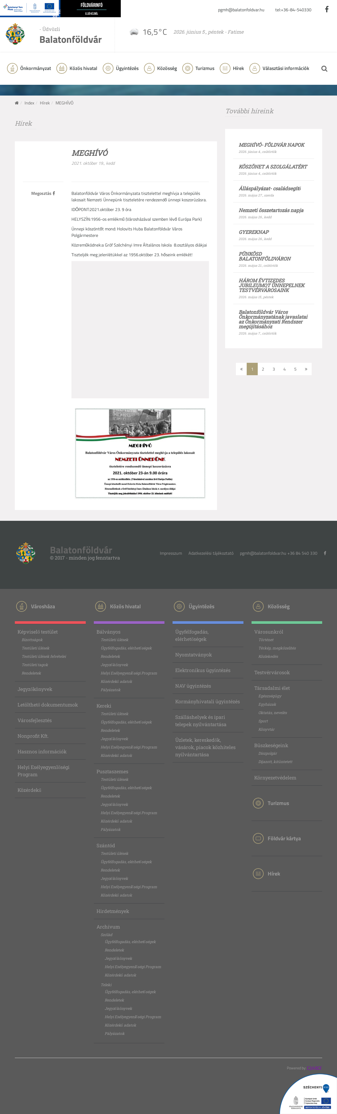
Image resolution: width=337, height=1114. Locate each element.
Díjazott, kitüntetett (275, 761)
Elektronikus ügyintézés (203, 670)
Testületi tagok (35, 664)
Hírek (238, 68)
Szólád (106, 934)
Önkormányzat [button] (35, 68)
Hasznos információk (42, 751)
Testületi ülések (35, 648)
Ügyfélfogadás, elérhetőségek (126, 648)
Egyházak (267, 704)
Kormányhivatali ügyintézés (207, 701)
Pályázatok (111, 689)
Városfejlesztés (35, 720)
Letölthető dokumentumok (48, 704)
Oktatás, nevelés (272, 712)
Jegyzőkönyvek (35, 689)
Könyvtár (266, 729)
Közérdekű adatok (116, 681)
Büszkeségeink (271, 745)
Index (29, 103)
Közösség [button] (166, 68)
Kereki (104, 705)
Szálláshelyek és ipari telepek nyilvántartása (200, 721)
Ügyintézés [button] (127, 68)
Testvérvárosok (272, 672)
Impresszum (171, 553)
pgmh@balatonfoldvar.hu (241, 9)
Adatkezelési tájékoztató (210, 553)
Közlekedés (268, 656)
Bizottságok (32, 639)
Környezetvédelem (275, 777)
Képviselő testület (38, 631)
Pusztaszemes (112, 771)
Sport (263, 720)
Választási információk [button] (285, 68)
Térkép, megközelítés (277, 648)
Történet (265, 639)
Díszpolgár (267, 753)
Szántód (106, 845)
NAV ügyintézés (193, 686)
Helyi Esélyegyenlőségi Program (44, 771)
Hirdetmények (113, 911)
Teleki (106, 984)
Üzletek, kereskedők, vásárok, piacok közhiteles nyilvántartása (205, 747)
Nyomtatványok (193, 654)
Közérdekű (29, 790)
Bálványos (109, 631)
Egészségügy (269, 695)
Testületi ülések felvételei (44, 656)
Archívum (108, 926)
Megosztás (43, 193)
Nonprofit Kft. (33, 736)
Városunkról (268, 631)
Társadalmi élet (272, 688)
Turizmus (204, 68)
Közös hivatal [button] (82, 68)
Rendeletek (31, 673)
